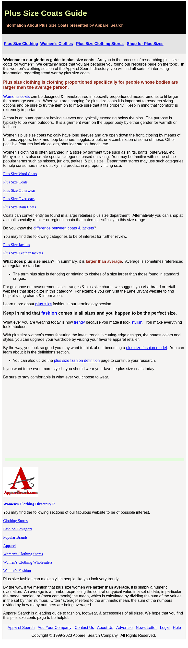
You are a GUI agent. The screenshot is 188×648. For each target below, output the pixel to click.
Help (177, 627)
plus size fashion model (146, 348)
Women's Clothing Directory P (29, 504)
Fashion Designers (17, 529)
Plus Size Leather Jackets (23, 253)
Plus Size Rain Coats (19, 207)
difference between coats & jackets (64, 228)
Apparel (9, 546)
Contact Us (84, 627)
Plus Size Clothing (21, 44)
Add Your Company (54, 627)
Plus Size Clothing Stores (100, 44)
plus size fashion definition (77, 360)
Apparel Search (21, 627)
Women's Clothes (56, 44)
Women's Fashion (17, 570)
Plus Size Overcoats (19, 199)
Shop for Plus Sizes (145, 44)
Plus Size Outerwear (19, 190)
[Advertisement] (94, 417)
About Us (105, 627)
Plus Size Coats (15, 182)
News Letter (146, 627)
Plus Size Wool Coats (20, 174)
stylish (136, 322)
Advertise (124, 627)
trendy (79, 322)
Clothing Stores (15, 521)
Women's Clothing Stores (23, 554)
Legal (165, 627)
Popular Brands (15, 537)
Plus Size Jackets (16, 245)
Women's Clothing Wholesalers (27, 562)
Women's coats (16, 96)
